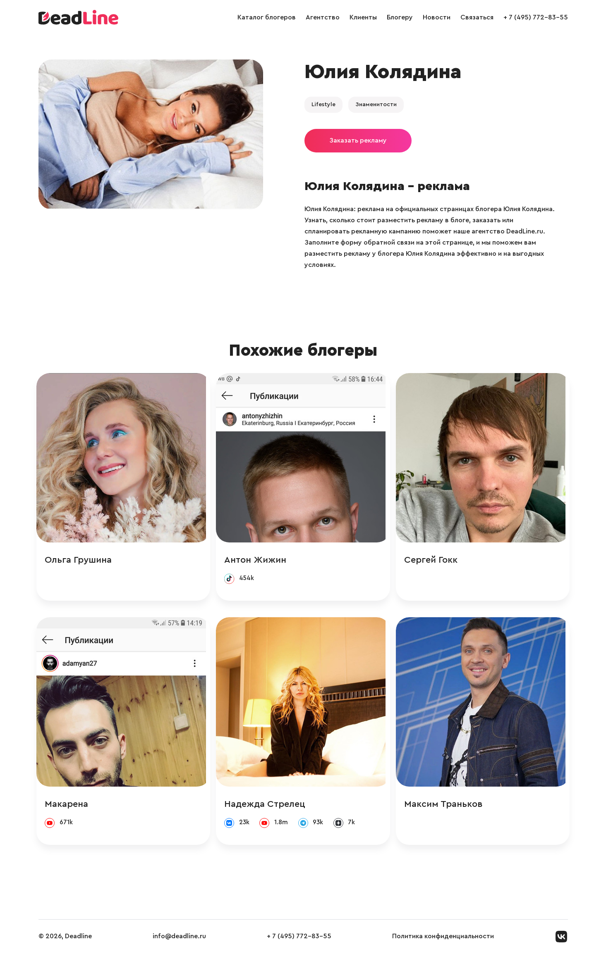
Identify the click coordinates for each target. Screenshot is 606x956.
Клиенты (363, 17)
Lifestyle (323, 104)
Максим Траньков (445, 805)
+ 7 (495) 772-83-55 (535, 17)
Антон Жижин (257, 560)
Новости (436, 17)
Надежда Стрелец (266, 805)
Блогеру (400, 17)
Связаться (476, 17)
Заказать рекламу (358, 140)
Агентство (323, 17)
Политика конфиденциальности (443, 939)
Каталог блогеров (266, 17)
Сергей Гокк (432, 560)
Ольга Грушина (80, 560)
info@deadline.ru (179, 939)
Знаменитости (376, 104)
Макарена (68, 805)
